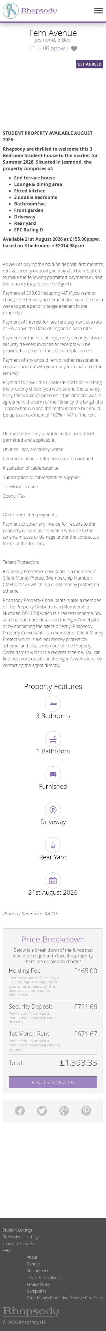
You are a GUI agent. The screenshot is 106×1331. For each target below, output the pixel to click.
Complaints (37, 1291)
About (32, 1257)
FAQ (6, 1250)
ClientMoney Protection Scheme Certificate (65, 1297)
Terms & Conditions (44, 1277)
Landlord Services (18, 1243)
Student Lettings (17, 1230)
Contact (34, 1264)
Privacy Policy (38, 1284)
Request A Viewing (53, 1082)
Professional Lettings (21, 1236)
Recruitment (38, 1270)
